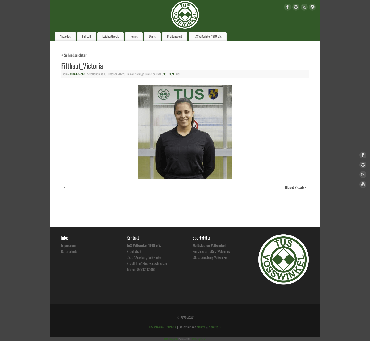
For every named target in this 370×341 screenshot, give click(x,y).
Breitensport (174, 36)
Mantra (201, 327)
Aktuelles (65, 36)
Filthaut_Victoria (294, 187)
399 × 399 (168, 74)
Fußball (86, 36)
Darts (152, 36)
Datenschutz (69, 251)
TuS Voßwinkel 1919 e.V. (207, 36)
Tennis (134, 36)
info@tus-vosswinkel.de (151, 263)
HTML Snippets (171, 339)
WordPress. (214, 327)
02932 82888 (146, 269)
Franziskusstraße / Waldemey (211, 251)
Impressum (68, 245)
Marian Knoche (76, 74)
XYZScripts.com (199, 339)
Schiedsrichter (74, 55)
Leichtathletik (110, 36)
